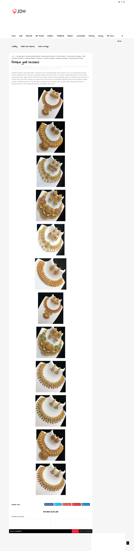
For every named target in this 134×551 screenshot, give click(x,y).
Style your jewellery (105, 216)
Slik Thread (39, 35)
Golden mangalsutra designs (108, 192)
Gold (20, 35)
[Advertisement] (86, 19)
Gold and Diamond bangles (108, 200)
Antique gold (23, 50)
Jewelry (100, 35)
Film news (110, 35)
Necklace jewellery (73, 53)
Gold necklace (63, 50)
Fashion (70, 35)
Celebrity (91, 35)
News (13, 41)
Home (13, 35)
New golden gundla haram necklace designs (108, 209)
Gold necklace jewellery (27, 53)
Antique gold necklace (51, 50)
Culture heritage (50, 41)
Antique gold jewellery (35, 50)
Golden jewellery (41, 53)
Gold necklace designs (73, 64)
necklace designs (60, 53)
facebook (81, 530)
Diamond (28, 35)
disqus (74, 530)
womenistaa (80, 35)
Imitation (50, 35)
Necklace (51, 53)
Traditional (60, 35)
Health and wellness (35, 41)
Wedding (22, 41)
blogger (67, 530)
